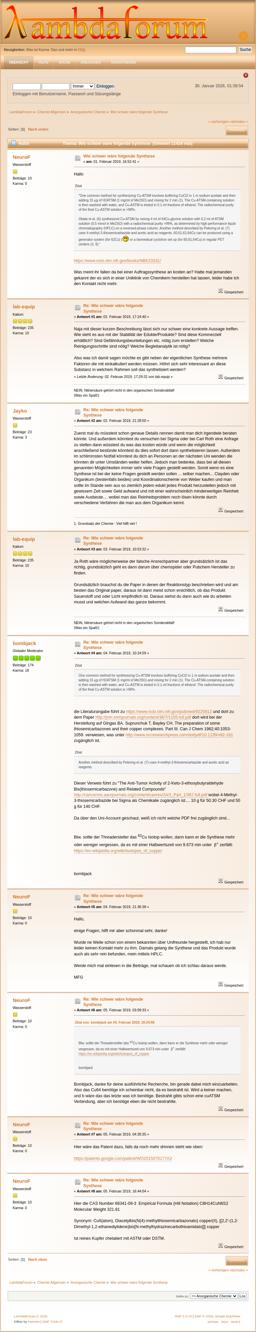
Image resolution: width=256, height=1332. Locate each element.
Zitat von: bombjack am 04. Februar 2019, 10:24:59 (115, 1022)
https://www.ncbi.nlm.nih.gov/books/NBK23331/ (117, 260)
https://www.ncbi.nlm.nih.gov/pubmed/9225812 (169, 711)
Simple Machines (227, 1316)
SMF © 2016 (203, 1316)
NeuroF (21, 157)
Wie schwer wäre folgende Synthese (119, 156)
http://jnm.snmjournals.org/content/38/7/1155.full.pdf (143, 717)
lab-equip (24, 306)
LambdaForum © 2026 (30, 1316)
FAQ (81, 50)
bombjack (24, 643)
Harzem (34, 1321)
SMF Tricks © (52, 1321)
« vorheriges (218, 122)
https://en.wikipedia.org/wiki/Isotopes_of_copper (118, 850)
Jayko (20, 411)
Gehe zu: (182, 1296)
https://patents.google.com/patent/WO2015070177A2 (123, 1158)
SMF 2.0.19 (183, 1316)
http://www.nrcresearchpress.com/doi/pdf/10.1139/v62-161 (179, 735)
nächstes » (239, 122)
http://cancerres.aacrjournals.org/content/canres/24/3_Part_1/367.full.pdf (140, 795)
